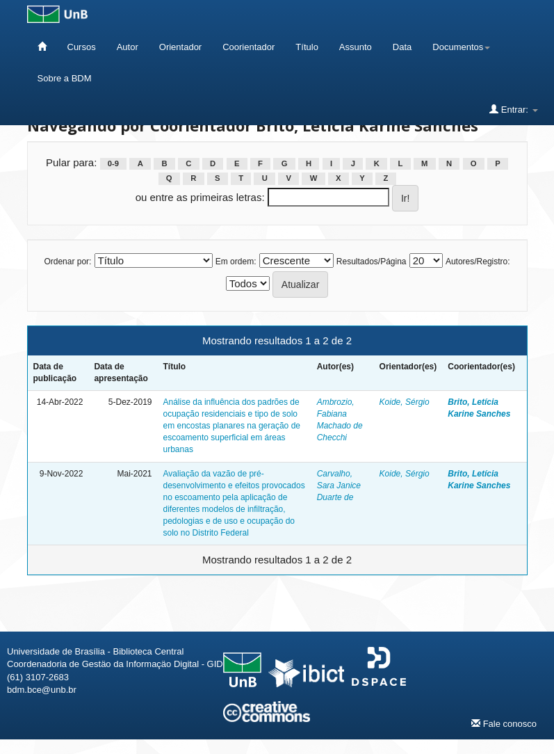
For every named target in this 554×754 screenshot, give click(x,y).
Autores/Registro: (478, 261)
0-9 (113, 163)
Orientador (180, 47)
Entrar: (513, 109)
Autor (127, 47)
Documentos (461, 47)
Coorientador (248, 47)
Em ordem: (235, 261)
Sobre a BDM (65, 78)
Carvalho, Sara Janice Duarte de (339, 485)
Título (306, 47)
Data (402, 47)
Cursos (81, 47)
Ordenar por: (67, 261)
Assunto (355, 47)
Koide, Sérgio (405, 402)
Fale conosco (504, 723)
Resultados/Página (371, 261)
